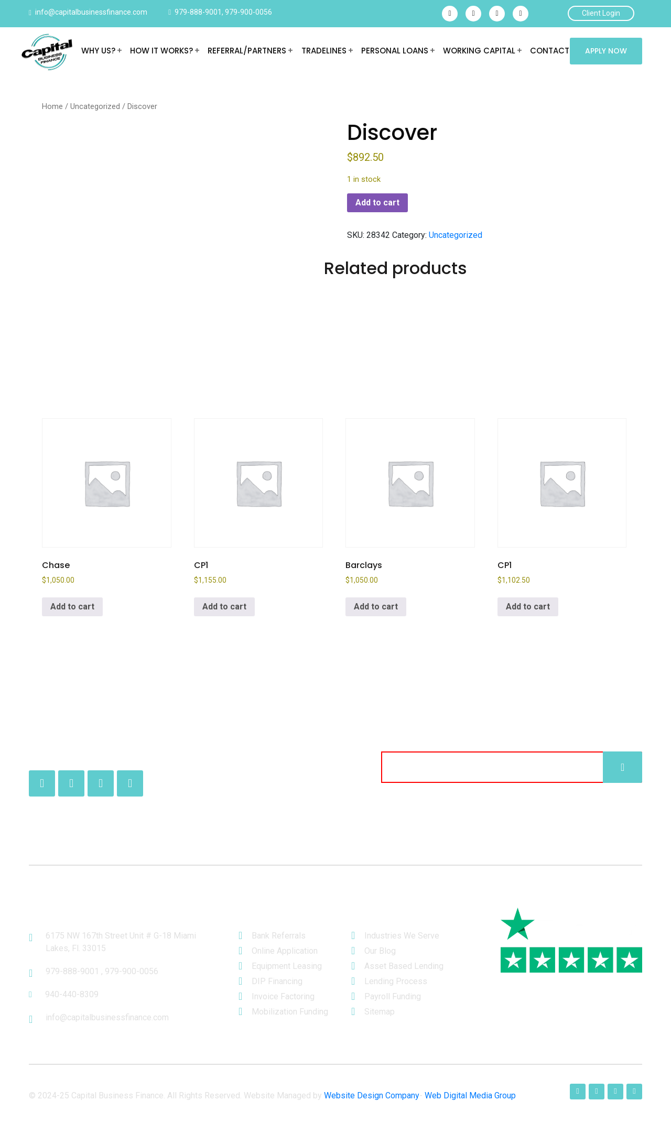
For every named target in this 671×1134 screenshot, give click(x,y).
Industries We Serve (401, 936)
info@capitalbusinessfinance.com (91, 12)
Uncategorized (95, 106)
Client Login (601, 13)
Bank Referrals (279, 936)
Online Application (285, 951)
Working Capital (478, 50)
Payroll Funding (392, 996)
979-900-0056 (248, 12)
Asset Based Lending (403, 966)
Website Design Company (371, 1095)
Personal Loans (394, 50)
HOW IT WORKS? (161, 50)
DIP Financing (277, 981)
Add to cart (377, 203)
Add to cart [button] (72, 607)
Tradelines (323, 50)
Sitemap (379, 1012)
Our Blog (380, 951)
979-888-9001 (198, 12)
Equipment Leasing (287, 966)
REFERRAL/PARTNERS (247, 50)
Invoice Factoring (283, 996)
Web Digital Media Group (470, 1095)
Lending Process (395, 981)
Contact (549, 50)
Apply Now (606, 51)
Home (52, 106)
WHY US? (98, 50)
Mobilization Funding (290, 1012)
